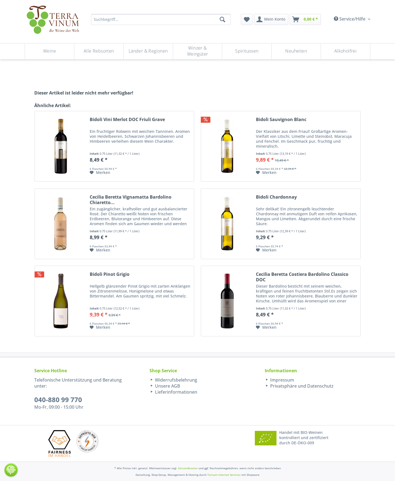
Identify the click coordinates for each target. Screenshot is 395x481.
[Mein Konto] (271, 19)
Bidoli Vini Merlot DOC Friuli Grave (127, 119)
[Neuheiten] (296, 51)
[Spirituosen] (246, 51)
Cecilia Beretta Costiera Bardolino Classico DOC (302, 276)
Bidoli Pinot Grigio (109, 274)
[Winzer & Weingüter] (197, 51)
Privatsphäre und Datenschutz (301, 386)
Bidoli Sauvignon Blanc (281, 119)
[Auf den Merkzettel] (100, 172)
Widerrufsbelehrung (175, 380)
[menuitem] (247, 19)
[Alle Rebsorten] (98, 51)
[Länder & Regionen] (148, 51)
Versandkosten (188, 468)
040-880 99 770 (58, 399)
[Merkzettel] (247, 19)
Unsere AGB (167, 386)
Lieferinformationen (175, 392)
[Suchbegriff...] (161, 19)
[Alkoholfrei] (345, 51)
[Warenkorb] (305, 19)
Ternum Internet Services (224, 475)
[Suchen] (222, 19)
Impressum (281, 380)
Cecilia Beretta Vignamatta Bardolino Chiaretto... (130, 199)
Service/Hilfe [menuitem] (350, 19)
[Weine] (49, 51)
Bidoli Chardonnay (276, 197)
